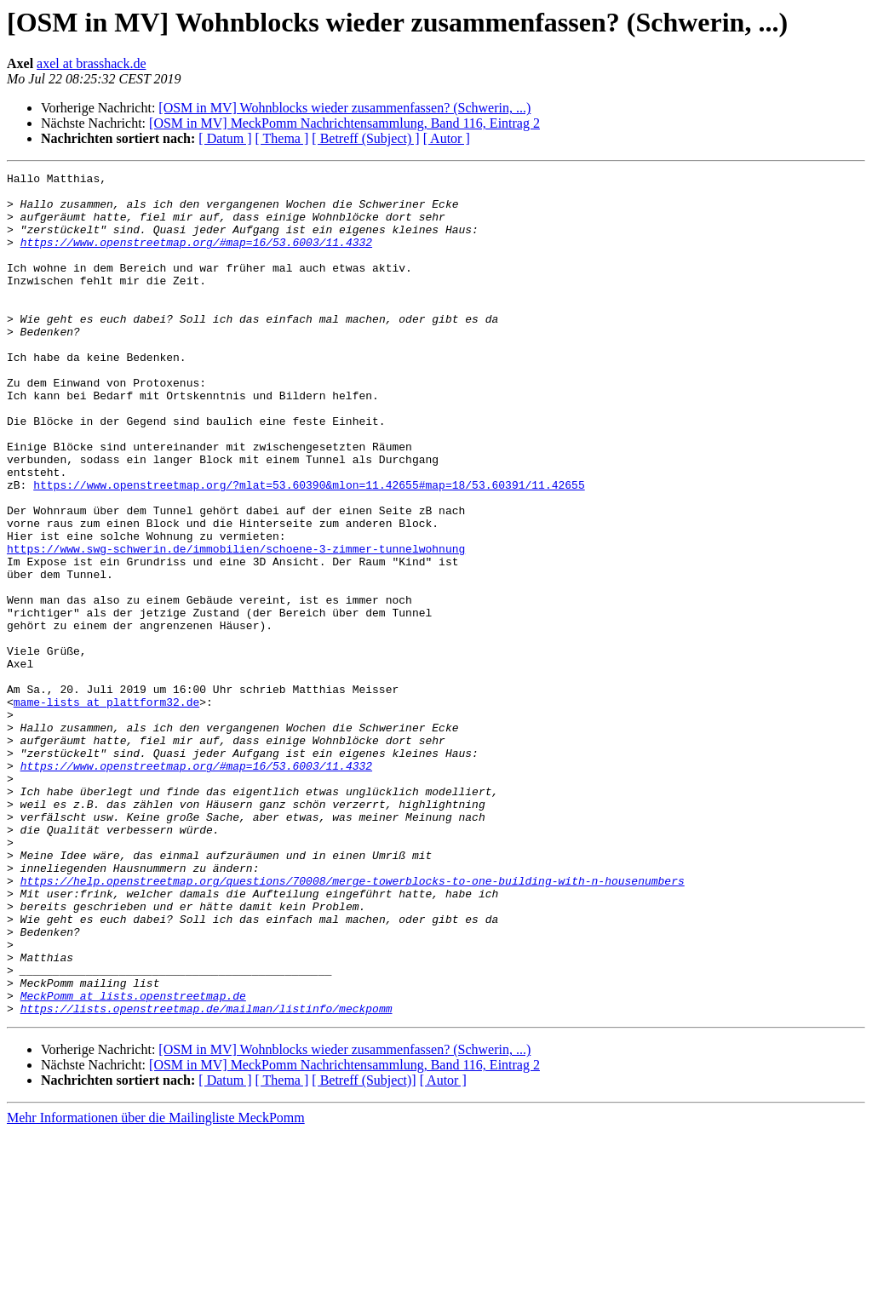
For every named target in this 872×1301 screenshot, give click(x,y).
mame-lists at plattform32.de (106, 809)
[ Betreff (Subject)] (364, 1248)
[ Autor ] (446, 138)
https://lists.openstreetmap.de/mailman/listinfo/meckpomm (206, 1176)
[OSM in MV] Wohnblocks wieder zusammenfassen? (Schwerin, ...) (344, 107)
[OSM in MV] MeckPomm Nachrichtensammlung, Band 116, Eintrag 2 (344, 123)
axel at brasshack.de (91, 63)
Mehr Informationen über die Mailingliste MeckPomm (156, 1286)
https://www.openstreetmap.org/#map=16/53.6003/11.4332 (196, 257)
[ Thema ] (282, 138)
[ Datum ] (224, 138)
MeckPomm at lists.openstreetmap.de (133, 1161)
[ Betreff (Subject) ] (365, 138)
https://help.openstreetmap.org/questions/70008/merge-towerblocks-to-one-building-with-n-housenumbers (352, 1023)
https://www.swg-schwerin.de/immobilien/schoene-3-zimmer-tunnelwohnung (236, 625)
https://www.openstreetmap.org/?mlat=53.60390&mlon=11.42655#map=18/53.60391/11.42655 (308, 548)
